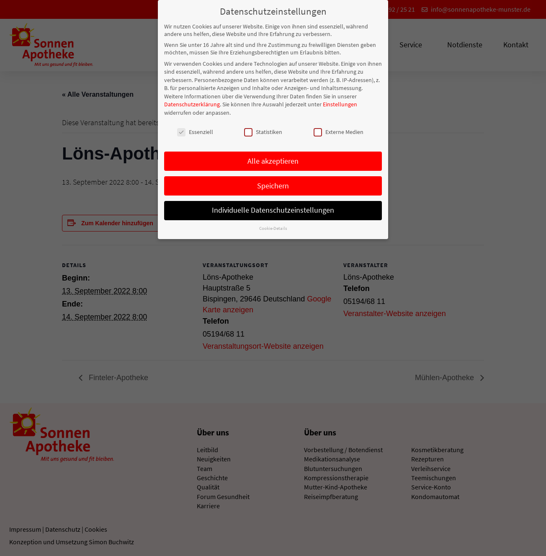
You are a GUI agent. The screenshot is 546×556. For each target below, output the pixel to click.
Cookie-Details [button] (273, 226)
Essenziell (195, 129)
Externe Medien (338, 129)
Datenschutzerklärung (192, 102)
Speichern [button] (273, 183)
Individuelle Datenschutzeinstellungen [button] (273, 208)
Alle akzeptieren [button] (273, 158)
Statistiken (263, 129)
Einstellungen (340, 102)
